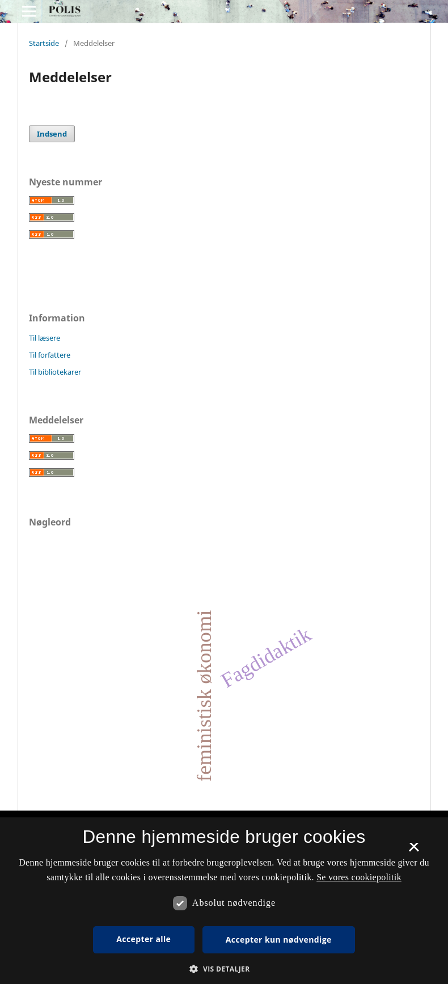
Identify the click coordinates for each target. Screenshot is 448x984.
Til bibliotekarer (55, 372)
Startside (44, 43)
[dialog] (224, 900)
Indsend (52, 134)
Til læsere (44, 338)
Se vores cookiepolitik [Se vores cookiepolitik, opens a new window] (358, 877)
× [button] (413, 851)
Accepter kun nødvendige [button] (279, 939)
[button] (224, 969)
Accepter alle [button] (143, 939)
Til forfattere (49, 355)
